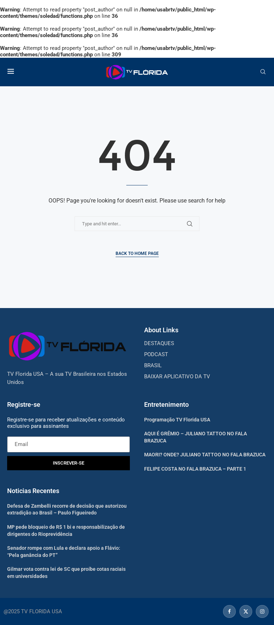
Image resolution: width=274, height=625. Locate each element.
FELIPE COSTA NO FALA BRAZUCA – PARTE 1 (195, 469)
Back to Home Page (137, 253)
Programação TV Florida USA (177, 419)
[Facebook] (229, 611)
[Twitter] (246, 611)
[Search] (263, 72)
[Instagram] (261, 611)
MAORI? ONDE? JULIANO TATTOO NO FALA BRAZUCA (204, 454)
